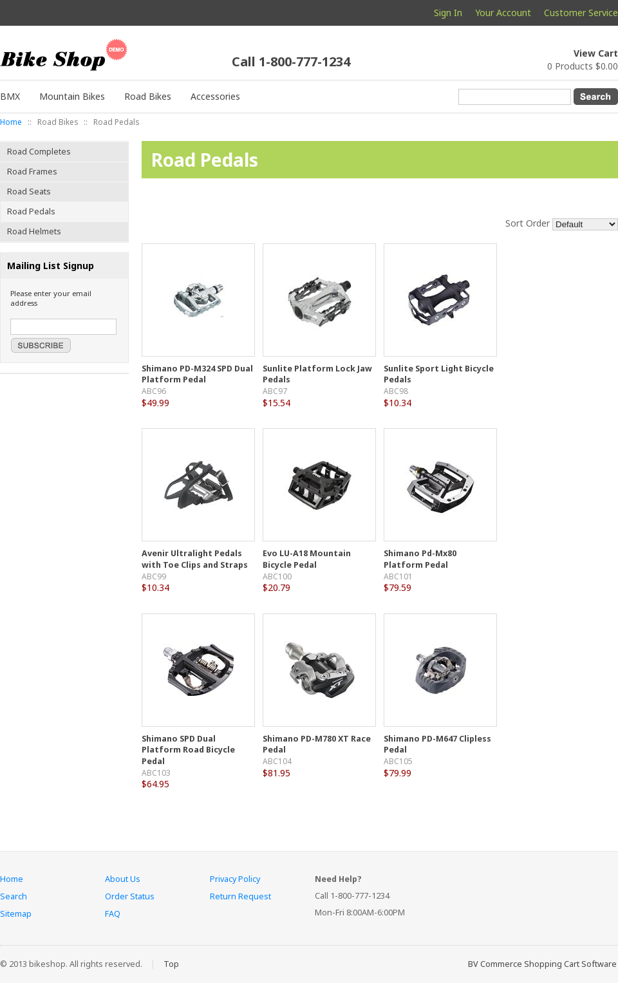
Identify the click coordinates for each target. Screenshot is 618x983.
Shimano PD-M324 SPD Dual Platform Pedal (197, 374)
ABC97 (275, 391)
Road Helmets (34, 231)
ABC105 (398, 761)
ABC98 (396, 391)
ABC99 (154, 576)
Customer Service (581, 12)
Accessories (215, 96)
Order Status (129, 896)
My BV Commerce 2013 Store (77, 59)
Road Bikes (147, 96)
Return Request (240, 896)
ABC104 (277, 761)
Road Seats (29, 191)
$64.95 (155, 784)
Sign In (448, 12)
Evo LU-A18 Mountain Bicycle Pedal (307, 559)
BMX (10, 96)
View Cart (596, 53)
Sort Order (527, 223)
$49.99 (155, 403)
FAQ (112, 913)
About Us (122, 879)
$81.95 (276, 773)
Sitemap (16, 913)
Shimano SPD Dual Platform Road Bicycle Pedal (188, 750)
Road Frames (32, 171)
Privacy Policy (235, 879)
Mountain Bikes (72, 96)
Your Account (503, 12)
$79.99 (397, 773)
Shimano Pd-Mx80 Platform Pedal (420, 559)
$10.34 (397, 403)
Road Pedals (31, 211)
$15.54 (276, 403)
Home (11, 122)
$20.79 (276, 587)
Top (171, 964)
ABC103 (156, 772)
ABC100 (277, 576)
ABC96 (154, 391)
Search (13, 896)
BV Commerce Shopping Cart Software (542, 964)
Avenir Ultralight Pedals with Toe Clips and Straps (195, 559)
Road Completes (39, 151)
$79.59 (397, 587)
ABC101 (398, 576)
